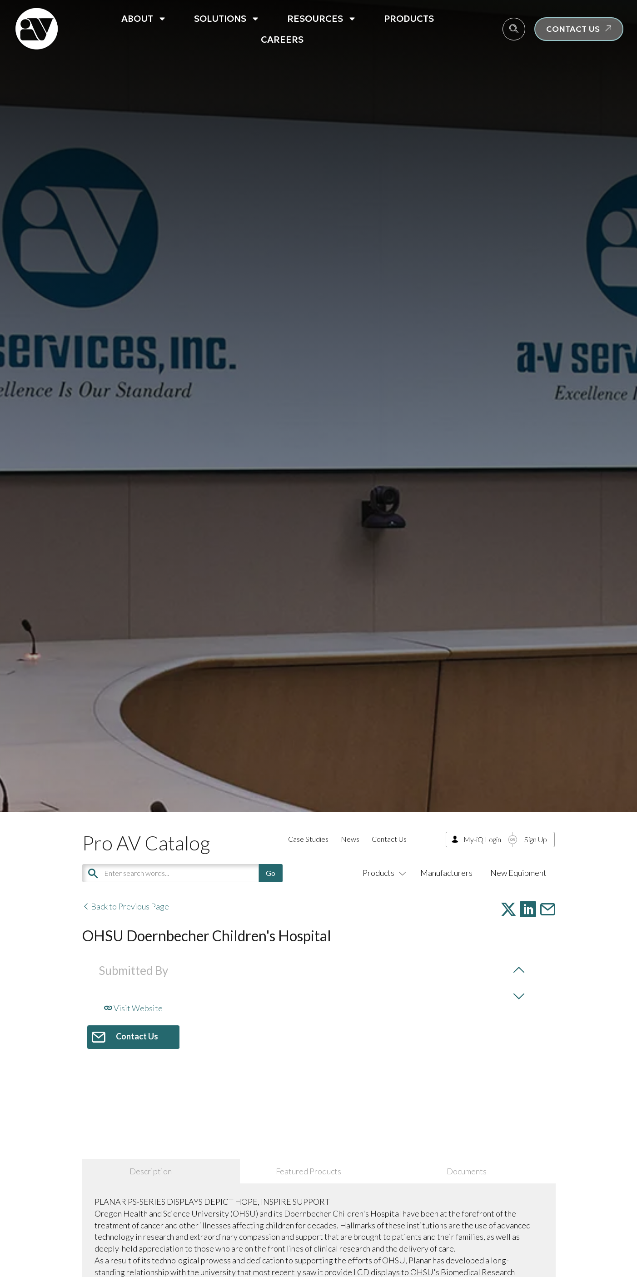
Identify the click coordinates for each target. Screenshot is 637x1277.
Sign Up (535, 839)
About (144, 19)
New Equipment (518, 873)
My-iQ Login (482, 839)
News (350, 839)
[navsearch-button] (514, 29)
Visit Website (133, 1008)
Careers (282, 39)
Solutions (227, 19)
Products (409, 19)
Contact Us (389, 839)
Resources (322, 19)
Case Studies (308, 839)
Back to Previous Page (125, 906)
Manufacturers (446, 873)
